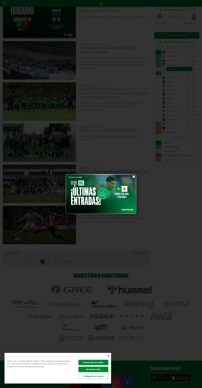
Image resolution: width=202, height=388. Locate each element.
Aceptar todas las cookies (93, 362)
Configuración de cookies (93, 376)
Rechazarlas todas (93, 369)
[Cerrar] (108, 356)
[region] (57, 368)
